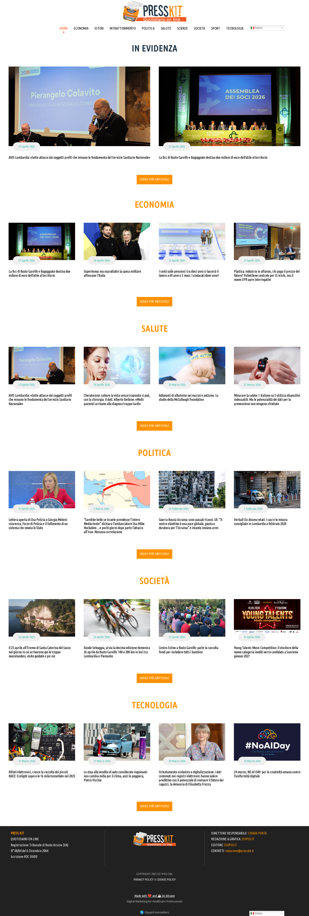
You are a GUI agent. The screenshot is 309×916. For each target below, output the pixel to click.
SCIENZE (182, 28)
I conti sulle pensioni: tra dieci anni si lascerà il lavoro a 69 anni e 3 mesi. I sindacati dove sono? (189, 273)
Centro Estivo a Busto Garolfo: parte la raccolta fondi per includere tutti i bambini (188, 650)
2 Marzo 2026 (101, 508)
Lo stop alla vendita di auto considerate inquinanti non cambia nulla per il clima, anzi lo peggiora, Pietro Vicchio (115, 776)
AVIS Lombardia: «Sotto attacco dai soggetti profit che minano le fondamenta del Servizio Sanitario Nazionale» (79, 157)
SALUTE (166, 28)
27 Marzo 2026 (102, 761)
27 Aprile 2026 (26, 146)
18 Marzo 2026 (252, 761)
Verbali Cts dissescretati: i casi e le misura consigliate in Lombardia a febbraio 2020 (260, 522)
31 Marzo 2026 (26, 761)
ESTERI (99, 28)
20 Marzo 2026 (177, 761)
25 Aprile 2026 (177, 260)
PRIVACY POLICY (143, 879)
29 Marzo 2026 (177, 384)
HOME (64, 28)
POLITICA (148, 28)
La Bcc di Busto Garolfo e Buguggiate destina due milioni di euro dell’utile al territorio (213, 157)
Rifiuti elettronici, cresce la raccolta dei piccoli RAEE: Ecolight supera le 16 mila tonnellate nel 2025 (42, 774)
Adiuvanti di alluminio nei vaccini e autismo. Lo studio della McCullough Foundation (188, 397)
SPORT (215, 28)
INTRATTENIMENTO (123, 28)
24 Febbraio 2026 (178, 508)
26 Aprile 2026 (102, 260)
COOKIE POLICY (166, 879)
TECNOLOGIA (235, 28)
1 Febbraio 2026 (253, 508)
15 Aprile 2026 (252, 637)
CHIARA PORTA (257, 833)
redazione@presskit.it (239, 851)
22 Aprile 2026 (26, 508)
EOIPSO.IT (248, 839)
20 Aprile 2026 (102, 384)
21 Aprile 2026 (177, 637)
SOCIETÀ (199, 28)
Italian (257, 28)
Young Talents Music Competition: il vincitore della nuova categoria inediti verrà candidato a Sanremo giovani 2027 (266, 652)
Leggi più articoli (154, 179)
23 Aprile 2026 (252, 260)
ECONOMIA (81, 28)
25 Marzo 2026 (252, 384)
